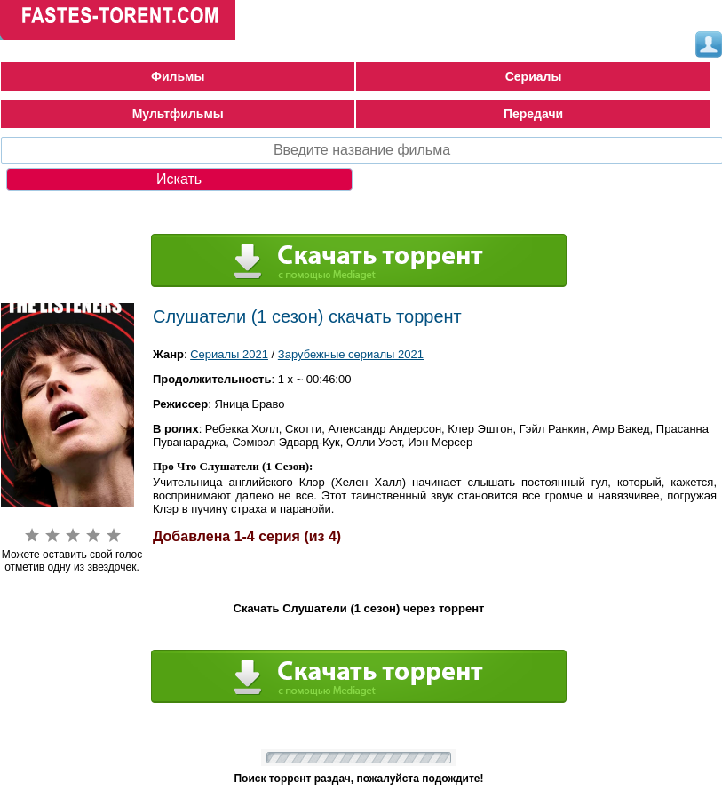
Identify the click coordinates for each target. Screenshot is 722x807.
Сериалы (533, 76)
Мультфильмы (178, 114)
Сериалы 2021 (229, 354)
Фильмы (177, 76)
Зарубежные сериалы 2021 (351, 354)
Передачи (533, 114)
